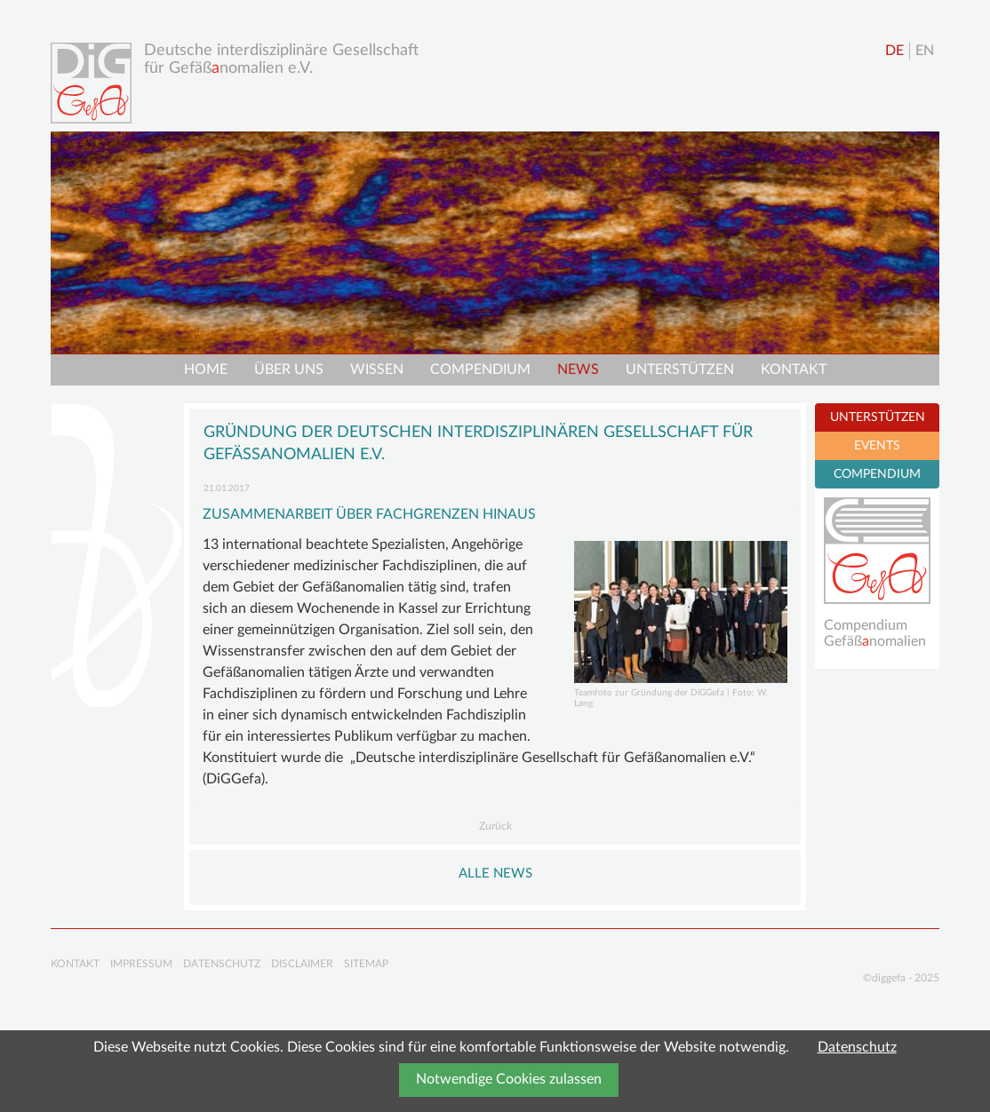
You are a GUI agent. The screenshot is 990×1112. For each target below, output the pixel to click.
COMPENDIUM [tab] (877, 474)
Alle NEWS (495, 873)
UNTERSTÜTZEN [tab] (877, 417)
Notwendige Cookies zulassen (509, 1079)
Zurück (495, 826)
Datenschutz (857, 1047)
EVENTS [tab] (877, 446)
